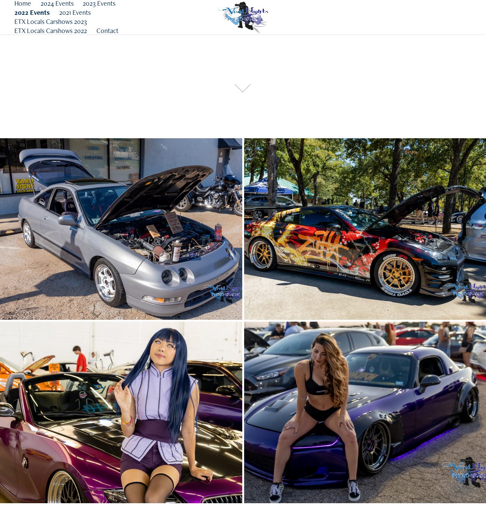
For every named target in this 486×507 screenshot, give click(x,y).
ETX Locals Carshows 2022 (50, 30)
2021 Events (75, 12)
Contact (107, 30)
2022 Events (32, 12)
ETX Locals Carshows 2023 (50, 21)
